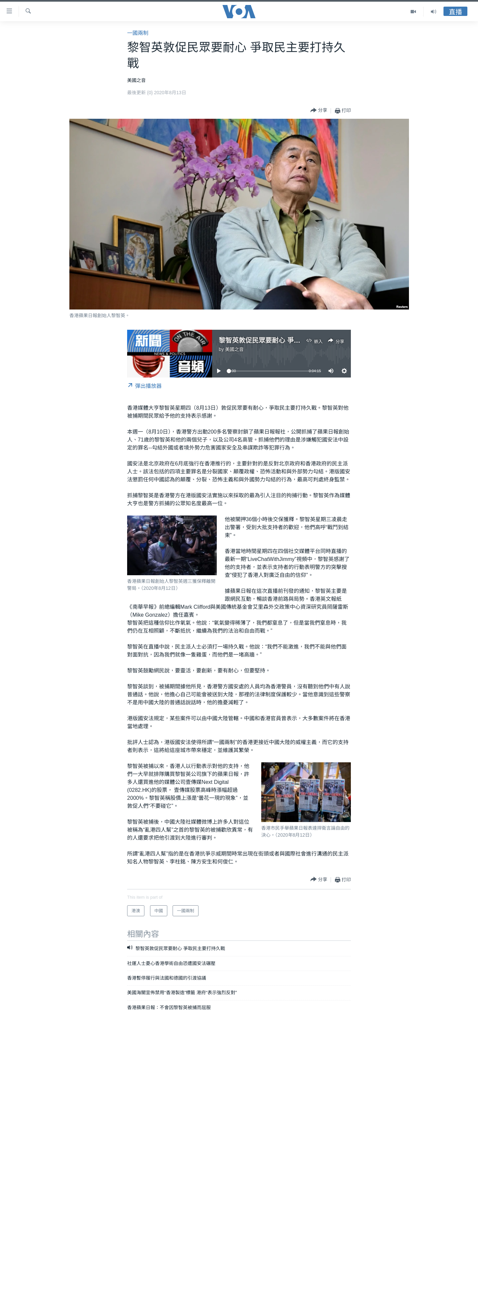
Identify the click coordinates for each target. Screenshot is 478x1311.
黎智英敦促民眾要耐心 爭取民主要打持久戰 (283, 340)
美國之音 (234, 349)
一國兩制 (137, 33)
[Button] (318, 110)
